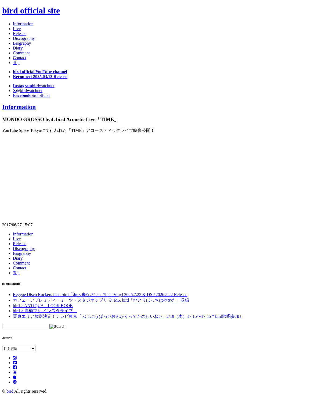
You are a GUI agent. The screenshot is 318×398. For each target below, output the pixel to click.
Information (23, 24)
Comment (21, 53)
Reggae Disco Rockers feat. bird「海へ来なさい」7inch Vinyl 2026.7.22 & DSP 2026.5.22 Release (100, 294)
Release (19, 33)
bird (9, 391)
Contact (19, 57)
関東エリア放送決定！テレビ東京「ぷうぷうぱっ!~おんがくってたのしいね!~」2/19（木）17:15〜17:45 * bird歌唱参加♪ (127, 316)
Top (16, 62)
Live (17, 28)
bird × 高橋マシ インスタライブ (45, 310)
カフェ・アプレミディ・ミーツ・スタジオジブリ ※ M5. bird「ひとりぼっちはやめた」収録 (101, 300)
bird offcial (31, 95)
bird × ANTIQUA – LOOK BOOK (43, 305)
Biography (22, 43)
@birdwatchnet (27, 90)
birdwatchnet (34, 85)
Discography (24, 38)
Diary (18, 48)
